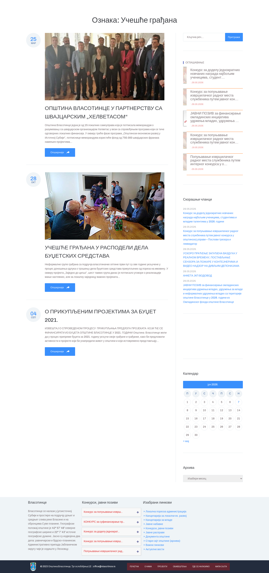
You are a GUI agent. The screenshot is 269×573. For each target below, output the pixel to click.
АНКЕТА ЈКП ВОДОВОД (197, 275)
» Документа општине (156, 536)
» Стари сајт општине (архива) (161, 541)
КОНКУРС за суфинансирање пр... (104, 521)
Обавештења (179, 567)
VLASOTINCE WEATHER (213, 335)
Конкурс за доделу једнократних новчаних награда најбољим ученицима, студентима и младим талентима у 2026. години (210, 217)
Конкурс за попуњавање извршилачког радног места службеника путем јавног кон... (214, 95)
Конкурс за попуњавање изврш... (103, 512)
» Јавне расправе (154, 532)
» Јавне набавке (153, 524)
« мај (186, 441)
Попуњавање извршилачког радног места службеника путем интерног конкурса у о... (215, 160)
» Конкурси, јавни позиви (158, 528)
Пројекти (162, 567)
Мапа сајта (220, 567)
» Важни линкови (153, 545)
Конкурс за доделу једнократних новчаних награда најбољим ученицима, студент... (215, 73)
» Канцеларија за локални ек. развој (165, 515)
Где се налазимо (200, 567)
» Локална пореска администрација (164, 511)
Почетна (134, 567)
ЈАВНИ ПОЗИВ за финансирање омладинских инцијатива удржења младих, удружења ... (215, 117)
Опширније (59, 152)
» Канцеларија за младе (157, 520)
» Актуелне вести (153, 549)
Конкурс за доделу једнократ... (102, 531)
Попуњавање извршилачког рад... (104, 551)
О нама (148, 567)
